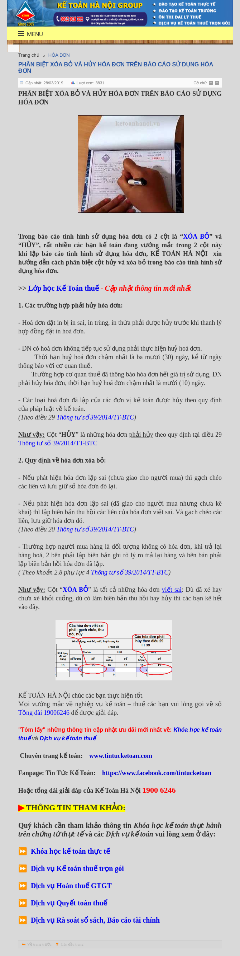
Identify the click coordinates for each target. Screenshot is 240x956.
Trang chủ (28, 55)
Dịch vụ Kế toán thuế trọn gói (77, 868)
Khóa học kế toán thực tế (71, 851)
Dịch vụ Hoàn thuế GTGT (71, 886)
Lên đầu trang (72, 944)
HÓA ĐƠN (59, 55)
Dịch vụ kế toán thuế (68, 738)
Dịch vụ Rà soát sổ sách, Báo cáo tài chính (95, 920)
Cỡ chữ (200, 83)
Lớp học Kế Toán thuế (64, 288)
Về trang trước (39, 944)
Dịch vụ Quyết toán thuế (69, 903)
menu (26, 34)
